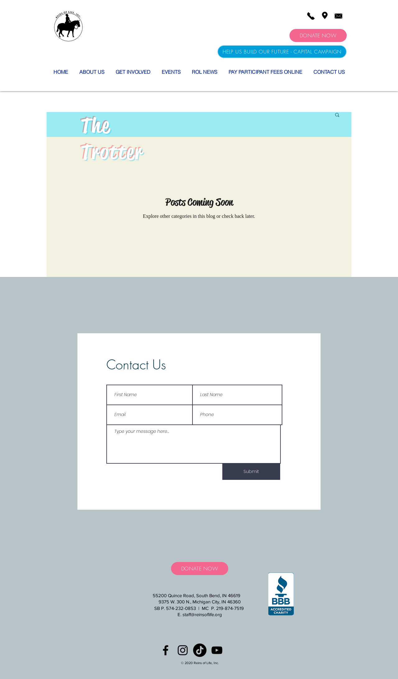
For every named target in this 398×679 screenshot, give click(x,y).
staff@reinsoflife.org (202, 614)
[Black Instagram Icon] (182, 650)
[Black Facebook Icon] (165, 650)
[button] (337, 115)
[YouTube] (217, 650)
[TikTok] (199, 650)
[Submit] (251, 472)
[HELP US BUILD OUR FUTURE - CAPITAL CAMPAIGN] (282, 51)
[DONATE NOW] (318, 35)
